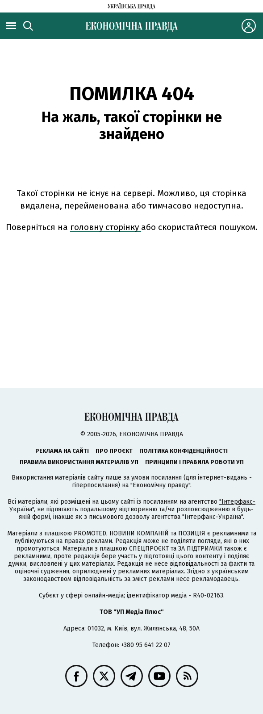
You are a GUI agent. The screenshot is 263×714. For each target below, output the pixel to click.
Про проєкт (114, 450)
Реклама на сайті (62, 450)
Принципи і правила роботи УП (194, 462)
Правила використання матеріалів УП (79, 462)
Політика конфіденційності (183, 450)
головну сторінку (105, 227)
